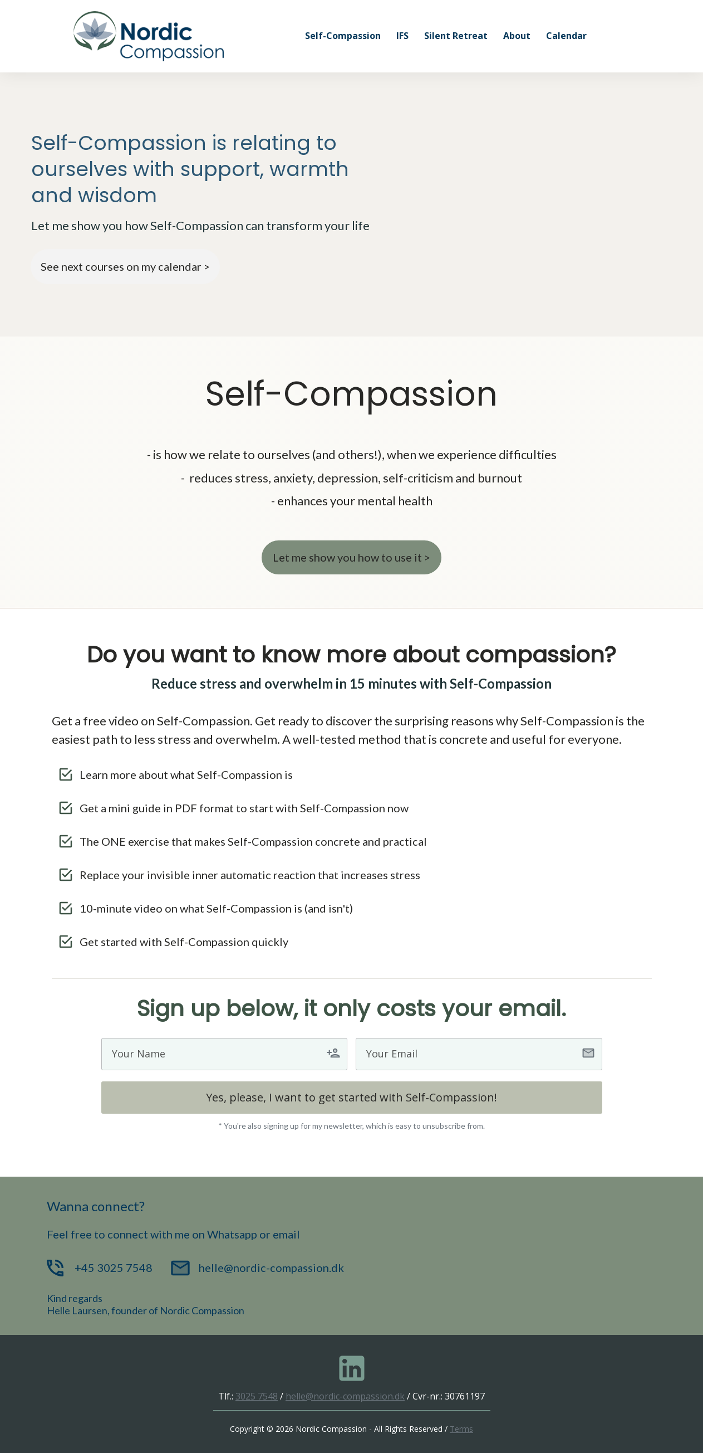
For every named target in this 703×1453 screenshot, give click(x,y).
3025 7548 (256, 1396)
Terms (461, 1428)
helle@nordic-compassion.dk (345, 1396)
